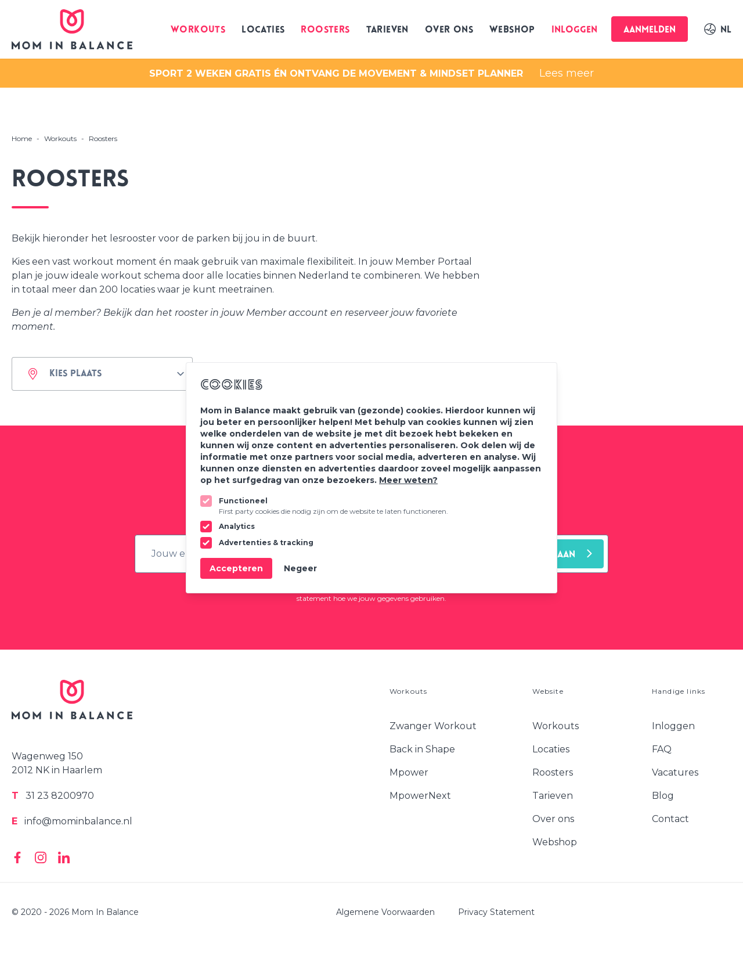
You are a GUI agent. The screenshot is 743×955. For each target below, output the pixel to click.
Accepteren (236, 568)
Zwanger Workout (433, 725)
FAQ (662, 749)
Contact (670, 818)
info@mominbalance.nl (72, 821)
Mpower (408, 772)
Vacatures (675, 772)
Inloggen (574, 30)
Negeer (300, 568)
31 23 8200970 (53, 795)
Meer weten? (408, 480)
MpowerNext (420, 795)
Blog (663, 795)
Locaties (262, 30)
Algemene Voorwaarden (385, 912)
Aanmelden (649, 30)
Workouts (198, 30)
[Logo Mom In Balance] (72, 29)
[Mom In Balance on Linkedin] (64, 857)
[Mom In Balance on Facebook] (17, 857)
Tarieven (387, 30)
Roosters (325, 30)
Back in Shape (422, 749)
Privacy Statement (496, 912)
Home (22, 138)
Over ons (449, 30)
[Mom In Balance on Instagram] (40, 857)
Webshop (512, 30)
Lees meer (566, 73)
